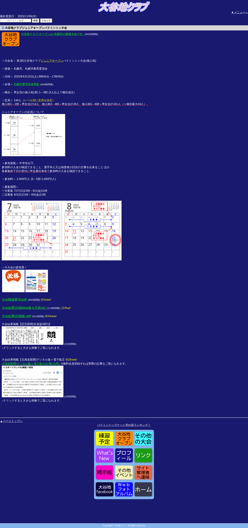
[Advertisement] (49, 45)
